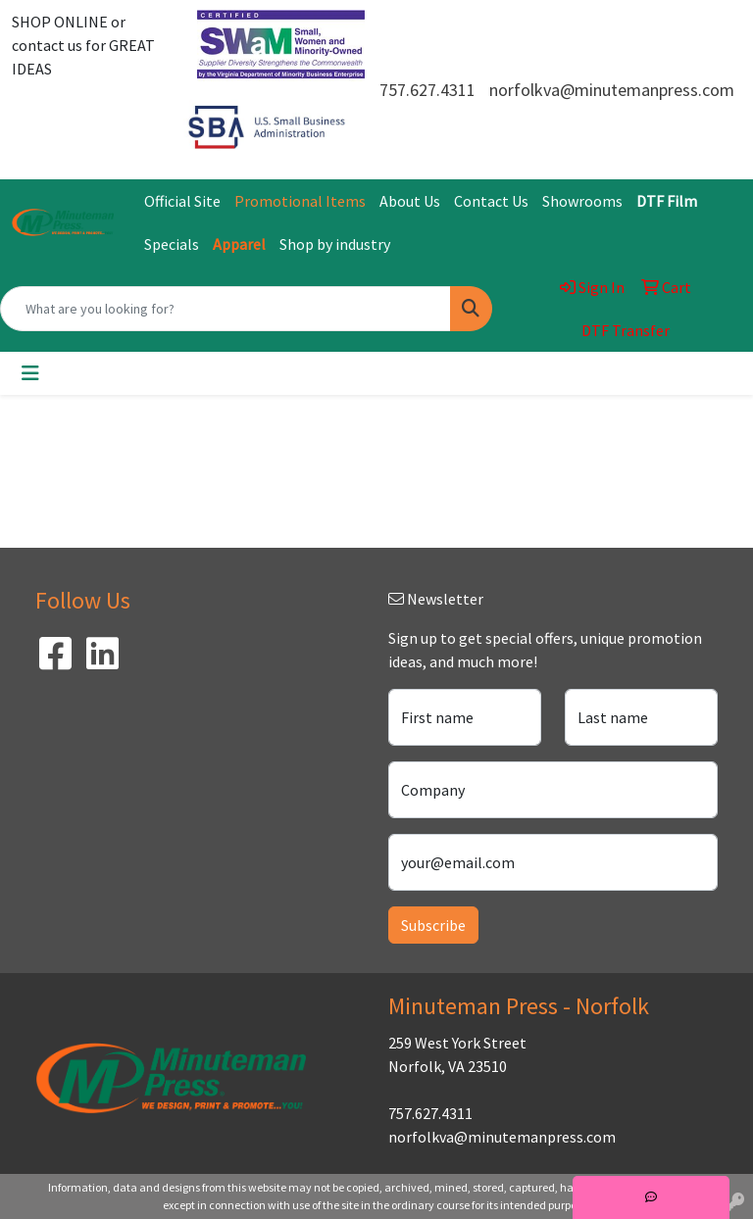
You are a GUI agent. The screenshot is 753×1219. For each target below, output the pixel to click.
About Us (409, 201)
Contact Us (491, 201)
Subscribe (433, 925)
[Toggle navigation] (30, 373)
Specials (171, 244)
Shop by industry (334, 244)
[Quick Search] (225, 308)
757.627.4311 (427, 89)
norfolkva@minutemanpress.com (611, 89)
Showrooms (582, 201)
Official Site (182, 201)
